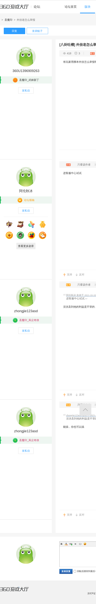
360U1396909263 (25, 71)
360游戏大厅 (18, 591)
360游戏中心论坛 (21, 8)
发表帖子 (37, 30)
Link (71, 544)
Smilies (85, 544)
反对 (81, 274)
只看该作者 (84, 164)
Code (80, 544)
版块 (88, 6)
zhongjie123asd (26, 311)
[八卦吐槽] (67, 45)
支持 (69, 274)
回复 (14, 30)
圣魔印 (8, 19)
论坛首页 (71, 6)
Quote (75, 544)
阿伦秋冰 (26, 191)
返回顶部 (85, 410)
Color (66, 544)
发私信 (26, 90)
